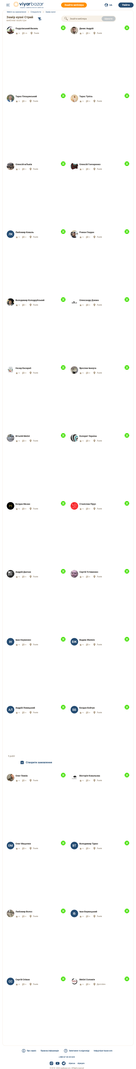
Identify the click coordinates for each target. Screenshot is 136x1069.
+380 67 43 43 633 (67, 1057)
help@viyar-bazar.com (103, 1051)
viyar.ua (72, 1063)
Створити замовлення (36, 762)
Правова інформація (50, 1051)
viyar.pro (81, 1063)
